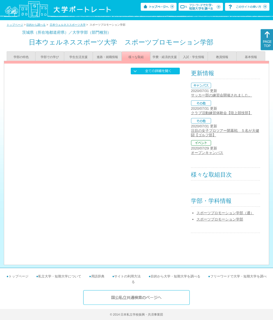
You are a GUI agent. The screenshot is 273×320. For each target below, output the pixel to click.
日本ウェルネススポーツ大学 (68, 24)
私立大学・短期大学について (59, 276)
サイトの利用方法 (127, 276)
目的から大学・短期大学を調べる (175, 276)
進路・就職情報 (107, 57)
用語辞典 (97, 276)
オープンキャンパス (207, 153)
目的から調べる (36, 24)
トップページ (15, 24)
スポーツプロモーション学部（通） (225, 213)
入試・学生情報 (193, 57)
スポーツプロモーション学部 (219, 219)
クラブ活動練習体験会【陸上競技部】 (221, 113)
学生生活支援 (78, 57)
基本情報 (251, 57)
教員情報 (222, 57)
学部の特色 (21, 57)
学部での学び (50, 57)
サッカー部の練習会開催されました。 (221, 95)
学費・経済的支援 (165, 57)
